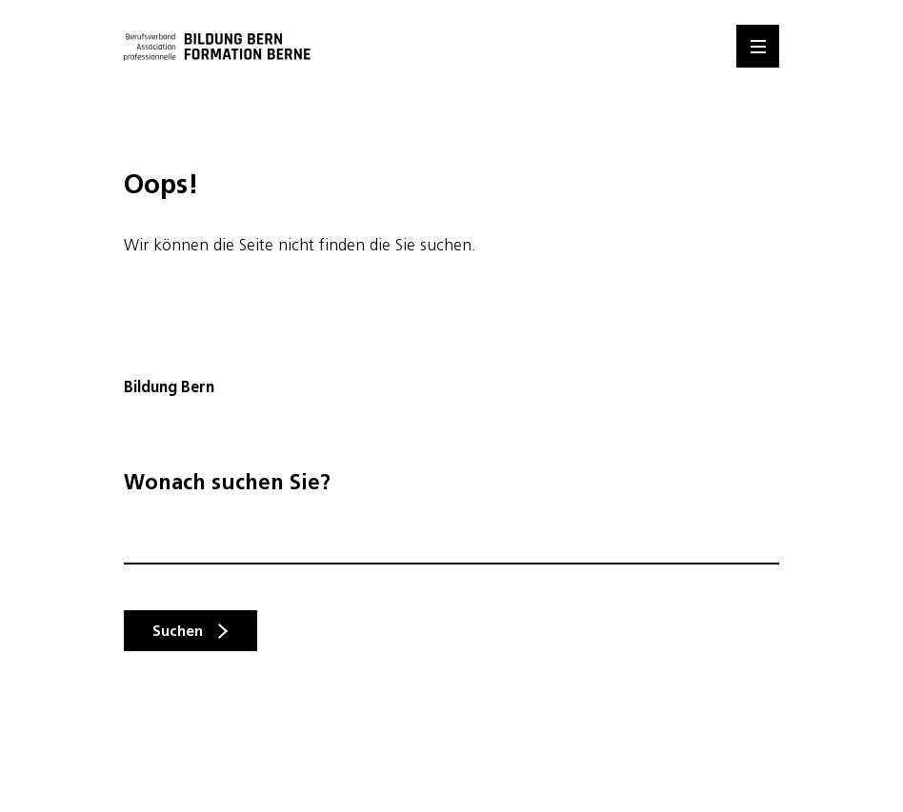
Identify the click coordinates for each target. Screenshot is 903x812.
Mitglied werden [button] (881, 636)
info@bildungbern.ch (189, 462)
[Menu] (757, 46)
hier (390, 631)
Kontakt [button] (881, 454)
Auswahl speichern (137, 748)
